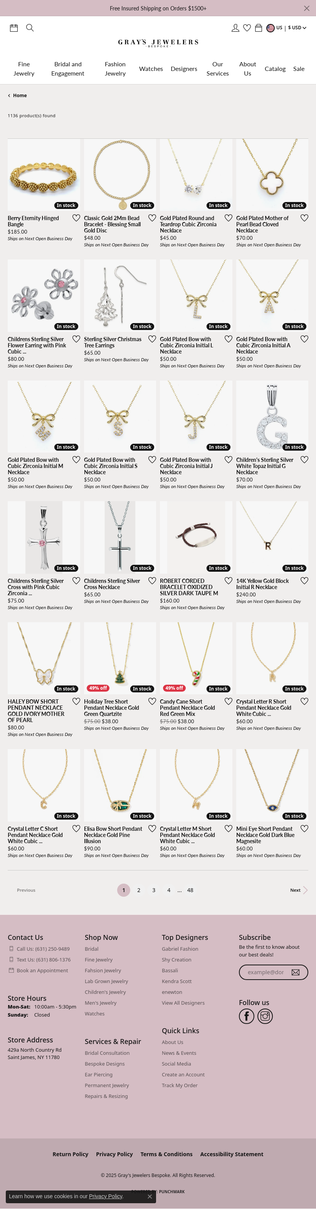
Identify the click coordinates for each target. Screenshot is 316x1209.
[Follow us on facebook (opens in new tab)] (246, 1016)
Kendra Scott (177, 981)
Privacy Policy (114, 1154)
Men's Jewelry (100, 1002)
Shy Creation (177, 959)
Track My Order (180, 1085)
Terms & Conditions (167, 1154)
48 (190, 890)
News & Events (179, 1052)
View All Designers (183, 1002)
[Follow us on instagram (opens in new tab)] (265, 1016)
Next (295, 890)
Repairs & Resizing (106, 1096)
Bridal (92, 948)
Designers (184, 68)
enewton (172, 991)
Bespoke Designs (105, 1063)
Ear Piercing (99, 1074)
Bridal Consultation (107, 1052)
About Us (247, 68)
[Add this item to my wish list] (76, 218)
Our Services (218, 68)
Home (20, 95)
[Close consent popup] (150, 1196)
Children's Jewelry (105, 991)
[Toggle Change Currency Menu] (287, 27)
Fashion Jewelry (115, 68)
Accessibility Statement (232, 1154)
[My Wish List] (247, 27)
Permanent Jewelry (107, 1085)
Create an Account (183, 1074)
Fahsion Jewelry (103, 970)
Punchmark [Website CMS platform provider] (172, 1191)
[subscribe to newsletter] (296, 972)
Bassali (170, 970)
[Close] (306, 8)
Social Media (176, 1063)
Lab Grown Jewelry (106, 981)
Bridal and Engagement (67, 68)
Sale (298, 68)
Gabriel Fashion (180, 948)
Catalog (275, 68)
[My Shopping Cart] (258, 27)
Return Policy (71, 1154)
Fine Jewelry (23, 68)
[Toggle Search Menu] (30, 27)
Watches (151, 68)
